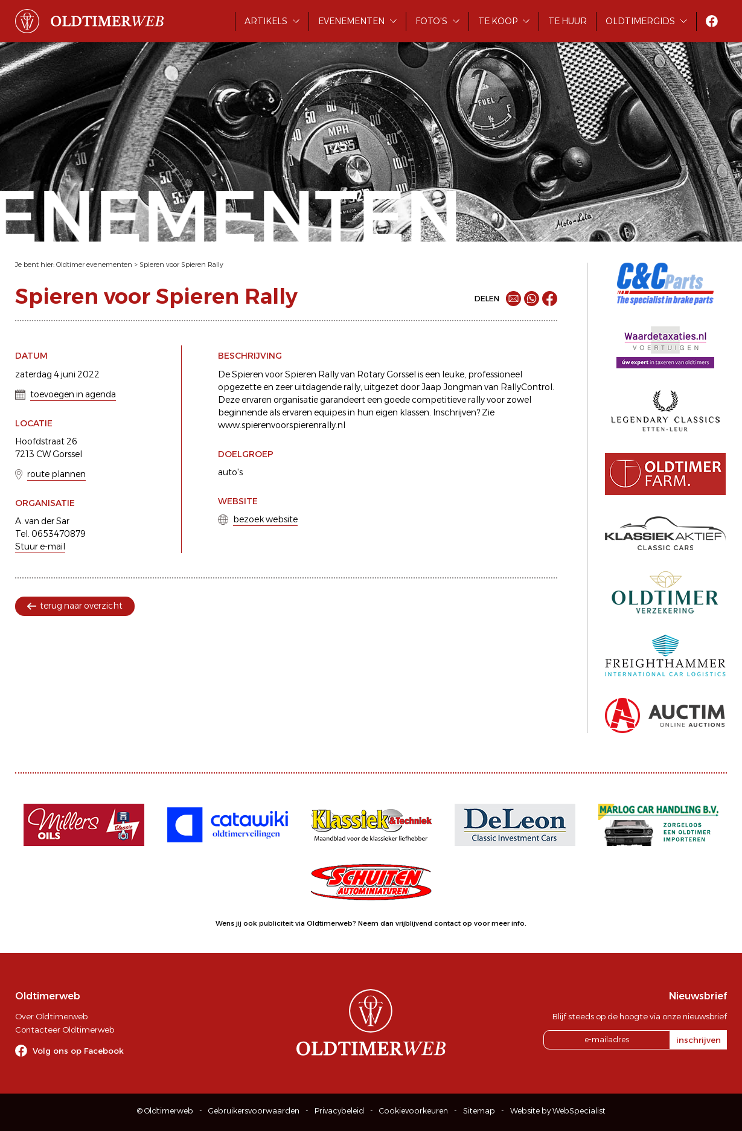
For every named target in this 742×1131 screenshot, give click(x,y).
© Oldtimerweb (165, 1110)
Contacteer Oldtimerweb (64, 1029)
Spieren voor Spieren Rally (181, 264)
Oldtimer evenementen (94, 264)
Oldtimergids (640, 21)
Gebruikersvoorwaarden (253, 1110)
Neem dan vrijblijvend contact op (415, 923)
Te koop (497, 21)
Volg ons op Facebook (78, 1051)
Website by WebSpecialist (558, 1110)
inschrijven (698, 1040)
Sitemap (479, 1110)
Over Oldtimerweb (51, 1016)
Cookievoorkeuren (413, 1110)
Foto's (431, 21)
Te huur (567, 21)
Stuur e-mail (40, 546)
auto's (230, 472)
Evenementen (351, 21)
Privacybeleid (339, 1110)
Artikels (266, 21)
